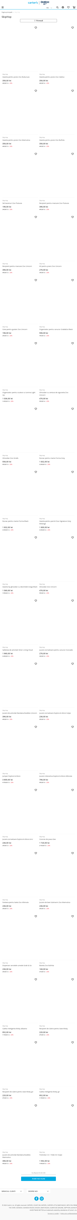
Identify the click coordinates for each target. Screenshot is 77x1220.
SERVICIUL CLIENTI (8, 1191)
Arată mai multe (38, 1179)
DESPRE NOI (33, 1191)
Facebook (36, 1198)
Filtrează (38, 20)
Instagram (42, 1198)
